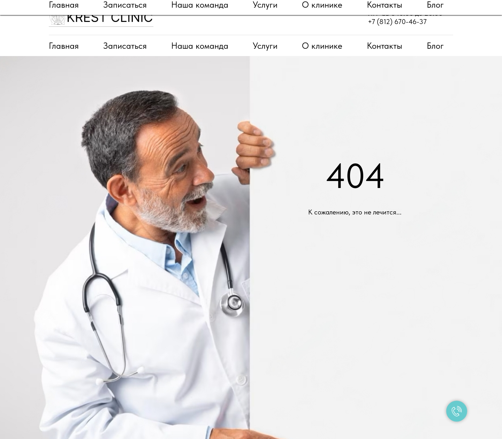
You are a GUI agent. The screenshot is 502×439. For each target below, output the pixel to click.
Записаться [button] (125, 45)
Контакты (384, 45)
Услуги (265, 45)
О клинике (322, 45)
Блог (435, 45)
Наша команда (199, 45)
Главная (64, 45)
